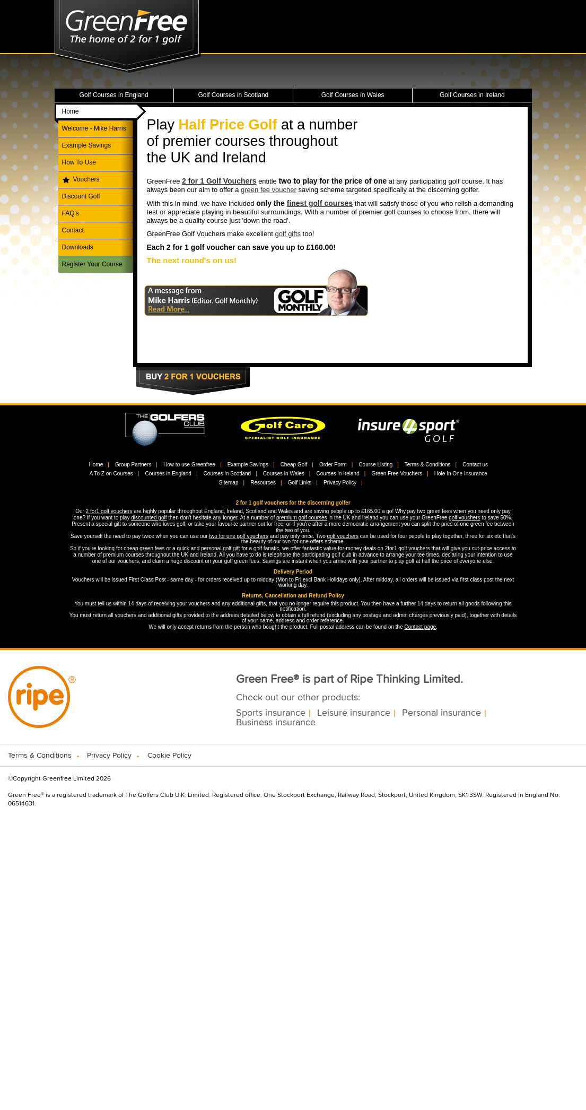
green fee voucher (268, 190)
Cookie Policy (169, 755)
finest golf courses (320, 203)
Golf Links (299, 482)
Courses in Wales (283, 473)
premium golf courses (301, 518)
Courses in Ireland (338, 473)
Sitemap (229, 482)
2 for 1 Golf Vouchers (219, 181)
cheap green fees (144, 548)
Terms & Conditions (428, 464)
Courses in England (168, 473)
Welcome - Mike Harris (94, 128)
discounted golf (149, 518)
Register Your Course (92, 264)
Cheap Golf (294, 464)
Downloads (77, 247)
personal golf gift (220, 548)
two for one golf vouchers (238, 536)
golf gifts (288, 234)
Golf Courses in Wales (352, 95)
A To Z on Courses (111, 473)
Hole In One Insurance (460, 473)
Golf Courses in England (114, 95)
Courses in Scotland (227, 473)
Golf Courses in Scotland (233, 95)
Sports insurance (270, 713)
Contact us (475, 464)
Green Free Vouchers (396, 473)
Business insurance (276, 722)
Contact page (420, 627)
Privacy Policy (339, 482)
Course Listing (375, 464)
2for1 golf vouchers (407, 548)
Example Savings (86, 145)
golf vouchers (464, 518)
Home (70, 111)
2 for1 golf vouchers (109, 511)
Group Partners (133, 464)
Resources (263, 482)
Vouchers (86, 179)
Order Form (333, 464)
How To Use (79, 162)
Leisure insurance (353, 713)
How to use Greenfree (189, 464)
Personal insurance (441, 713)
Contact (73, 230)
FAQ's (70, 213)
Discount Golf (81, 196)
